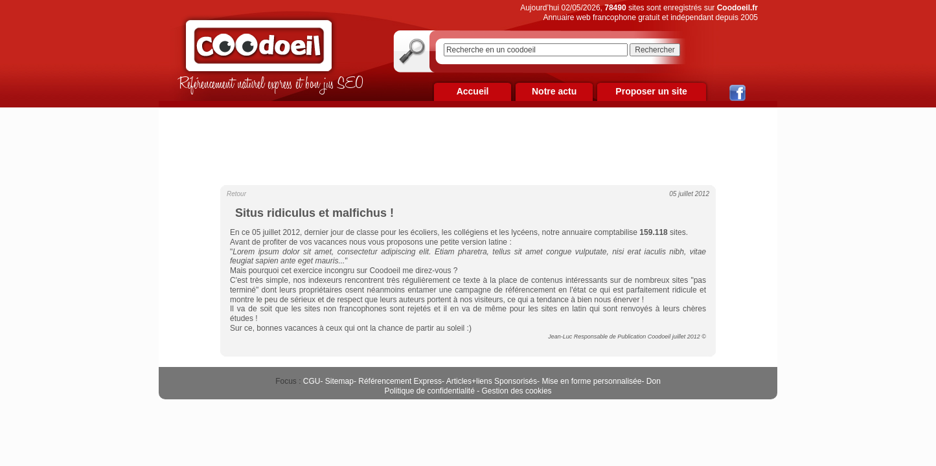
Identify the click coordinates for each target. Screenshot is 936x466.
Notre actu (554, 91)
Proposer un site (651, 91)
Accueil (473, 91)
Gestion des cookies (517, 390)
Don (653, 381)
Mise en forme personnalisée (591, 381)
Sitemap (339, 381)
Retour (236, 193)
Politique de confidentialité (429, 390)
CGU (312, 381)
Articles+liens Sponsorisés (491, 381)
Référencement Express (400, 381)
